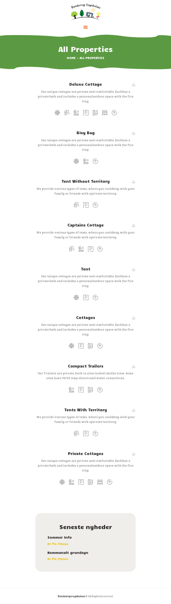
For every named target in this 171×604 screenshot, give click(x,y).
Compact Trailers (85, 366)
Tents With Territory (85, 409)
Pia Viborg (60, 544)
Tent (85, 269)
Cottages (85, 317)
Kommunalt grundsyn (67, 553)
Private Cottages (85, 453)
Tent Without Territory (86, 181)
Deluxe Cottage (85, 84)
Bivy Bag (86, 132)
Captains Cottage (85, 225)
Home (71, 58)
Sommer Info (59, 537)
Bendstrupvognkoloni (71, 596)
